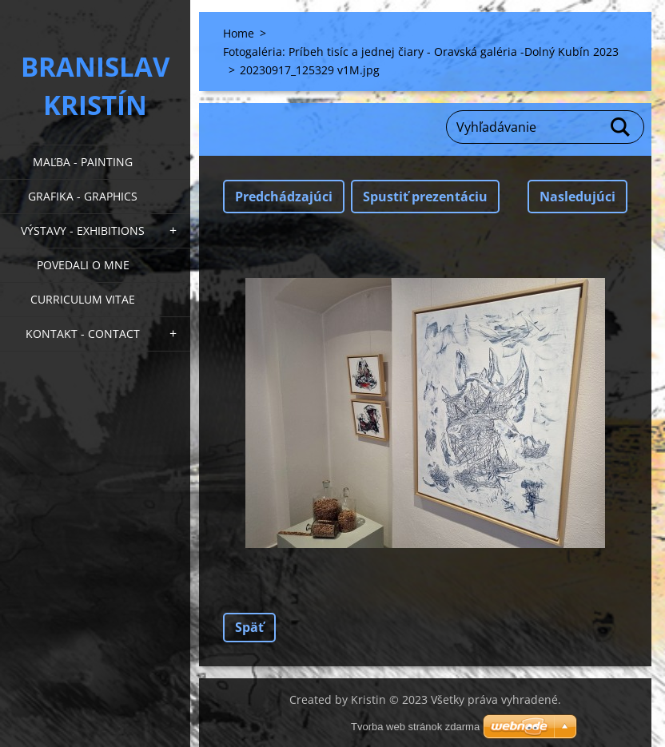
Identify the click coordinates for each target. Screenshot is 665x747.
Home (238, 33)
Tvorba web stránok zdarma (415, 727)
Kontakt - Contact (83, 333)
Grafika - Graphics (82, 196)
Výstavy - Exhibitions (83, 230)
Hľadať (621, 127)
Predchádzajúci (283, 196)
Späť (249, 627)
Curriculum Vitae (82, 299)
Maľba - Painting (83, 161)
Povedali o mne (83, 264)
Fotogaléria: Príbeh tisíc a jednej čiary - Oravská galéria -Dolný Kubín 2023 (421, 51)
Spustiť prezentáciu (425, 196)
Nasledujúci (577, 196)
